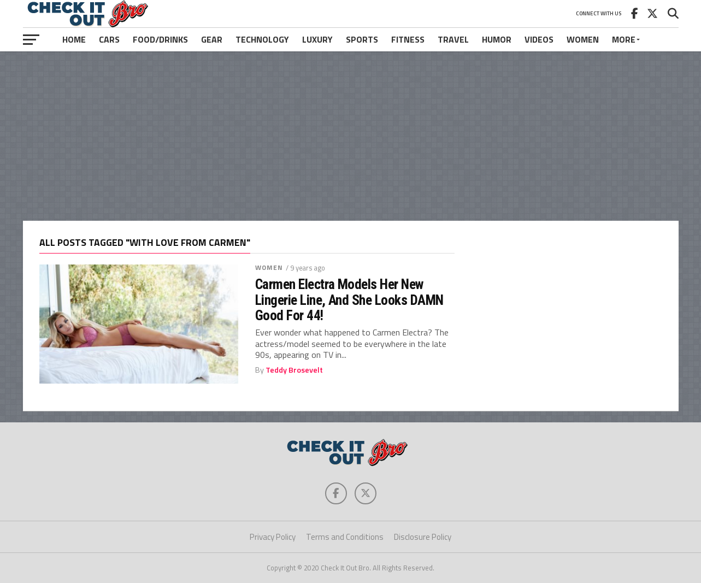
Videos (539, 39)
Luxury (317, 39)
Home (74, 39)
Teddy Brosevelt (294, 370)
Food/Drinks (160, 39)
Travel (453, 39)
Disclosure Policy (422, 537)
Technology (262, 39)
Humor (496, 39)
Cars (109, 39)
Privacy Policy (273, 537)
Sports (362, 39)
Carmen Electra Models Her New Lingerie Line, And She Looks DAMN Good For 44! (349, 299)
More (623, 39)
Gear (211, 39)
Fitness (408, 39)
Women (583, 39)
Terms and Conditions (345, 537)
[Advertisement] (351, 136)
